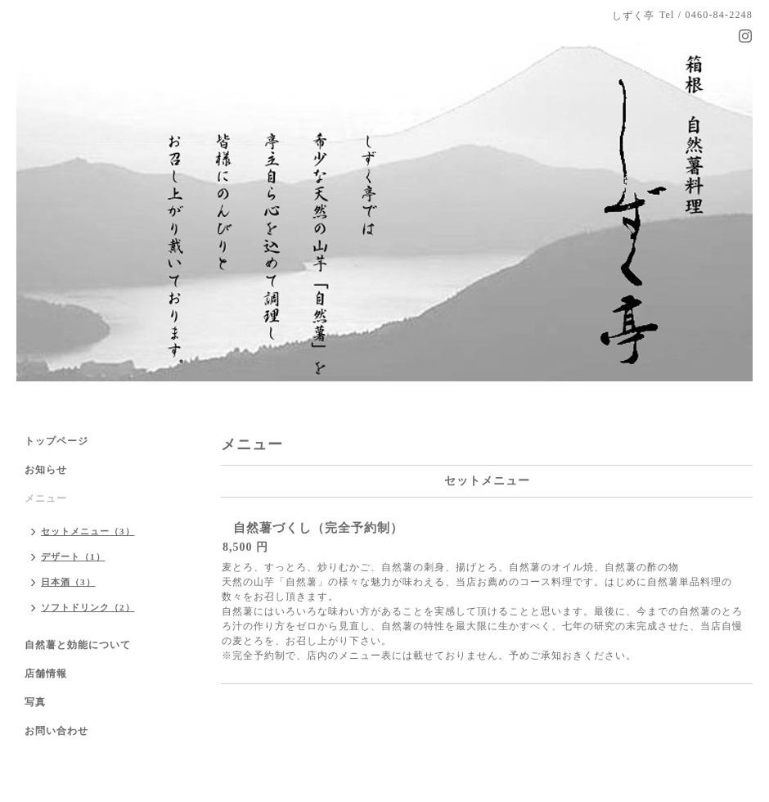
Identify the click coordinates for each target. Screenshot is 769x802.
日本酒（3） (68, 582)
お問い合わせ (56, 731)
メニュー (46, 498)
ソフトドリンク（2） (88, 607)
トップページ (56, 441)
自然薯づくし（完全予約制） (318, 527)
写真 (35, 702)
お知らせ (46, 469)
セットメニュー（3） (88, 531)
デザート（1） (73, 556)
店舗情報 (46, 673)
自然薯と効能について (78, 645)
